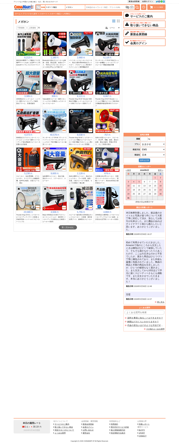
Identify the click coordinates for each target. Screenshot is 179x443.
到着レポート (144, 424)
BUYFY (142, 430)
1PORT (142, 433)
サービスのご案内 (62, 424)
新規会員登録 (134, 1)
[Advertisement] (68, 252)
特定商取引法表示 (118, 433)
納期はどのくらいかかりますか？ (143, 322)
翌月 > (160, 170)
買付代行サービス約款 (120, 427)
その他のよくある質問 (155, 329)
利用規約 (114, 424)
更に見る (160, 302)
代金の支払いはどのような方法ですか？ (145, 325)
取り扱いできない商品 (64, 427)
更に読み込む (68, 227)
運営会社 (86, 433)
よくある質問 (60, 433)
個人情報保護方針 (118, 430)
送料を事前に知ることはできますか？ (145, 318)
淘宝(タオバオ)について (64, 430)
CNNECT (143, 436)
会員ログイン (147, 1)
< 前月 (128, 170)
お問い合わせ (88, 430)
